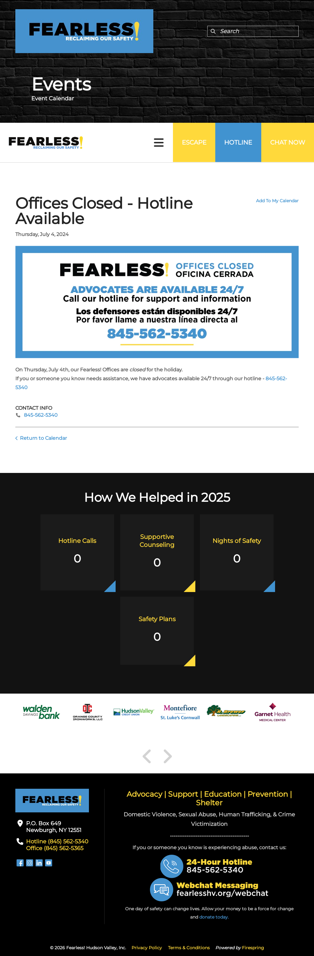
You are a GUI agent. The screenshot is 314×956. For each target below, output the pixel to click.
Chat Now (287, 142)
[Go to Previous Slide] (147, 756)
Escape (193, 142)
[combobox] (253, 31)
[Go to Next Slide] (167, 756)
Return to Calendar (43, 438)
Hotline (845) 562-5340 (57, 841)
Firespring (253, 947)
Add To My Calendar (277, 200)
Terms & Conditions (189, 947)
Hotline (237, 142)
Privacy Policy (147, 947)
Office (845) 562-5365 (54, 848)
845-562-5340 (41, 415)
